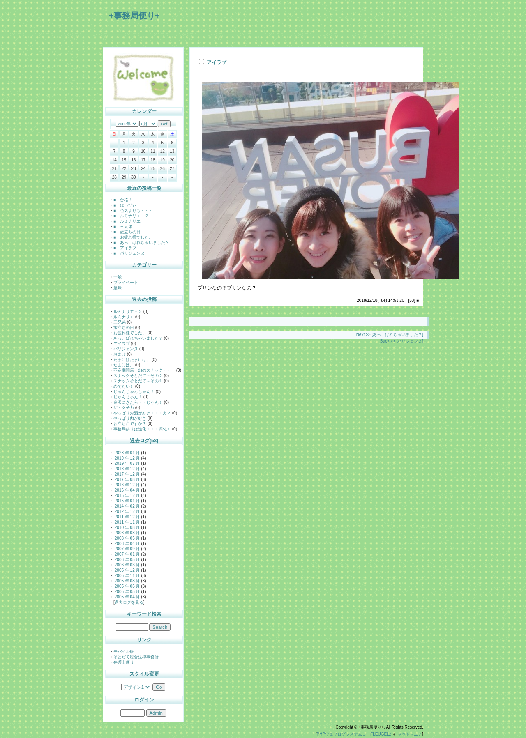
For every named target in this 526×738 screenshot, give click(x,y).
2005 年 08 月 (126, 581)
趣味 (117, 287)
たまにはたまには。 (131, 359)
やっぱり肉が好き (129, 418)
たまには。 (123, 365)
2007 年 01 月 (126, 554)
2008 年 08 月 (126, 533)
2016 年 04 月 (126, 490)
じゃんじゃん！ (127, 397)
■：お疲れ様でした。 (133, 237)
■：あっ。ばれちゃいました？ (141, 242)
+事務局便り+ (134, 15)
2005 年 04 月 (126, 597)
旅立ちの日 (123, 327)
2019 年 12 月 (126, 458)
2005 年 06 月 (126, 586)
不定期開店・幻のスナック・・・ (144, 370)
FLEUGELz (380, 734)
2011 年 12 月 (126, 517)
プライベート (125, 282)
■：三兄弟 (122, 226)
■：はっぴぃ (124, 205)
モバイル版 (123, 651)
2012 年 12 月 (126, 511)
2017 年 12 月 (126, 474)
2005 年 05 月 (126, 591)
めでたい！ (123, 386)
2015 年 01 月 (126, 501)
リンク (144, 640)
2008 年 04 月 (126, 543)
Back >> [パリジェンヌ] (401, 341)
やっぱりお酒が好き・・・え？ (142, 413)
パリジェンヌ (125, 349)
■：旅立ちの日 (127, 232)
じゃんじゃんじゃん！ (134, 391)
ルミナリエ (123, 317)
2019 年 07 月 (126, 463)
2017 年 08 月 (126, 479)
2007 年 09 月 (126, 549)
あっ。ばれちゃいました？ (138, 338)
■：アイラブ (124, 248)
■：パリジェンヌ (129, 253)
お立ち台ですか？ (129, 423)
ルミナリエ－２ (127, 311)
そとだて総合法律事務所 (136, 657)
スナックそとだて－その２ (138, 375)
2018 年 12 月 (126, 469)
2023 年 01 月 (126, 453)
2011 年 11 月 (126, 522)
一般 (117, 277)
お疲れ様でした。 (129, 333)
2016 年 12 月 (126, 485)
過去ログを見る (129, 602)
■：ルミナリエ (127, 221)
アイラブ (121, 343)
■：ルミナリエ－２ (131, 216)
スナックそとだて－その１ (138, 381)
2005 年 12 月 (126, 570)
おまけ (119, 354)
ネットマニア (409, 734)
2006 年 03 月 (126, 565)
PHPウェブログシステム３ (342, 734)
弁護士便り (123, 662)
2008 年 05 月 (126, 538)
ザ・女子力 (123, 407)
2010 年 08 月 (126, 527)
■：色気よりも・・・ (133, 210)
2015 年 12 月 (126, 495)
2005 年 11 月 (126, 575)
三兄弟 (119, 322)
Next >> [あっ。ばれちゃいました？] (389, 334)
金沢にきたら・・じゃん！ (138, 402)
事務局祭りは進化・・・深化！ (142, 429)
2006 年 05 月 (126, 559)
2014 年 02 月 (126, 506)
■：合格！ (122, 200)
